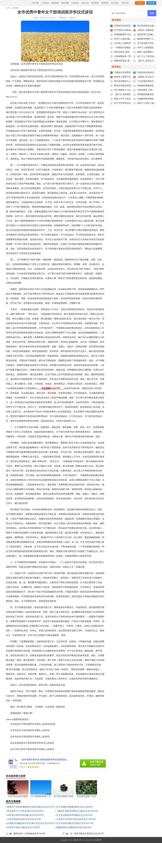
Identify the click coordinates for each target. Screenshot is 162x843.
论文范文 (115, 3)
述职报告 (55, 3)
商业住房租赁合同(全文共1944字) (129, 85)
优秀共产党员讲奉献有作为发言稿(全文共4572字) (30, 807)
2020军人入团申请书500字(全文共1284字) (132, 43)
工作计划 (35, 3)
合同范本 (95, 3)
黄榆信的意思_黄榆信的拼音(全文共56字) (132, 61)
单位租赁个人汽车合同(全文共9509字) (25, 811)
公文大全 (125, 3)
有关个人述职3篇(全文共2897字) (128, 39)
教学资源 (65, 3)
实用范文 (105, 3)
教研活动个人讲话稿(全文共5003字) (30, 833)
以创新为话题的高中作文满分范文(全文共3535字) (30, 823)
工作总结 (45, 3)
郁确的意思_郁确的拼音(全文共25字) (74, 827)
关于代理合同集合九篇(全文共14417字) (75, 823)
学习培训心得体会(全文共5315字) (129, 30)
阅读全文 (63, 18)
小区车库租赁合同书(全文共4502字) (24, 819)
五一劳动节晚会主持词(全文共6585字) (87, 833)
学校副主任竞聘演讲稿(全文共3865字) (131, 72)
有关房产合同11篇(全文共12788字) (23, 827)
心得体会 (75, 3)
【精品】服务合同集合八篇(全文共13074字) (77, 811)
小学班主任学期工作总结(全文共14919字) (76, 819)
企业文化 (85, 3)
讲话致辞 (15, 8)
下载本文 (72, 18)
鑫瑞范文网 (77, 840)
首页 (7, 8)
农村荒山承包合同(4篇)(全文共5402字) (25, 815)
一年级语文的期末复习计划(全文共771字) (132, 47)
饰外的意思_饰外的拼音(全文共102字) (131, 52)
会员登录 (140, 3)
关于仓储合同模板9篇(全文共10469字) (74, 807)
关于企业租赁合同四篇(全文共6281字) (74, 815)
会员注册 (151, 3)
